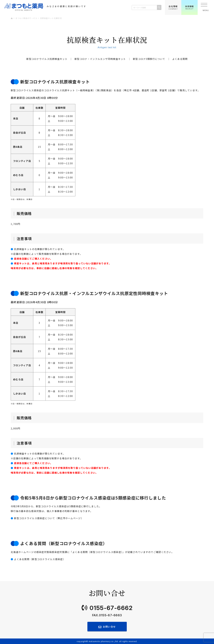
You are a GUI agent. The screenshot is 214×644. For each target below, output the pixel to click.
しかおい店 (19, 189)
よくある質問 (180, 59)
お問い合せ (109, 626)
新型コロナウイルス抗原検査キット (46, 59)
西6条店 (17, 146)
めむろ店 (18, 175)
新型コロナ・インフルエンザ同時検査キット (100, 59)
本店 (15, 118)
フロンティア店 (22, 161)
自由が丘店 (19, 132)
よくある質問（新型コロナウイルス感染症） (39, 559)
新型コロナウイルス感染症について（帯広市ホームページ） (48, 518)
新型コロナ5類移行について (149, 59)
